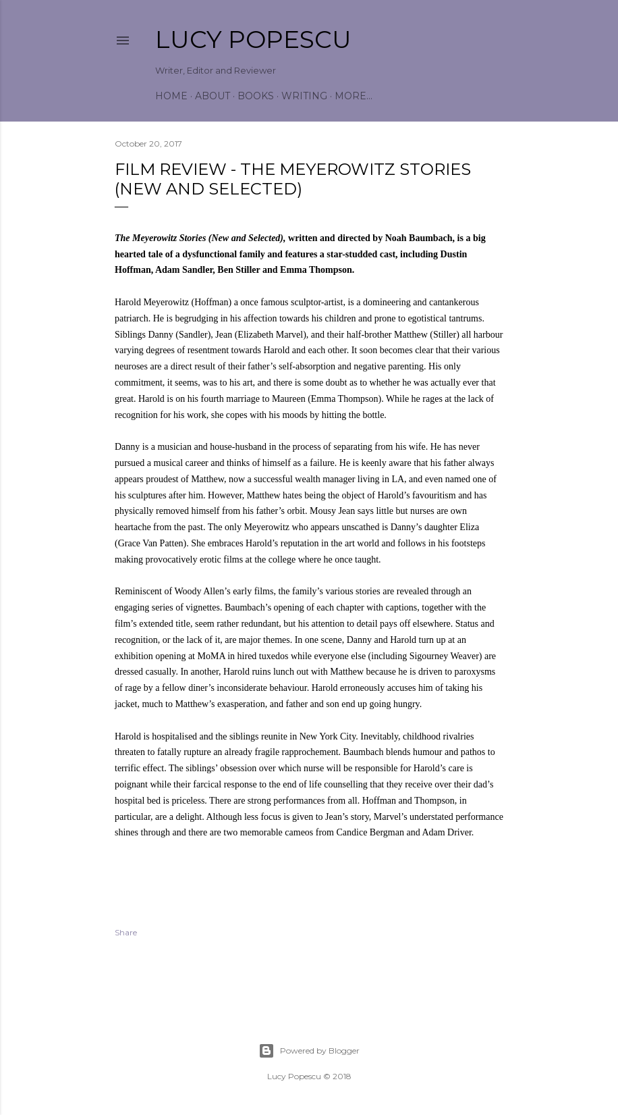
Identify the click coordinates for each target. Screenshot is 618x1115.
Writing (304, 96)
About (212, 96)
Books (255, 96)
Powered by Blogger (309, 1051)
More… (353, 96)
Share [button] (126, 932)
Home (171, 96)
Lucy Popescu (253, 39)
